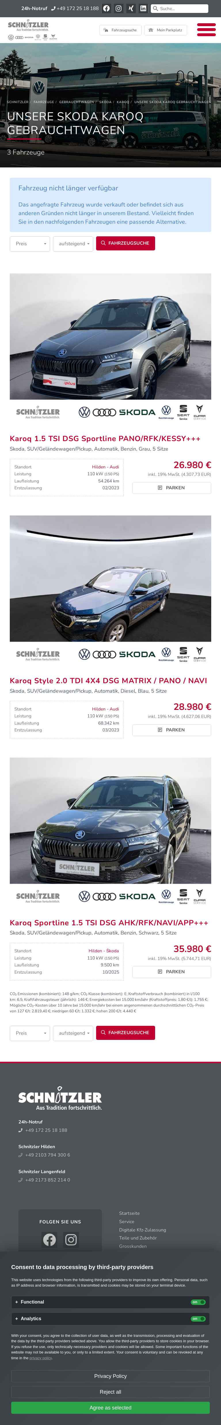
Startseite (129, 1213)
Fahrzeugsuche (120, 30)
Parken (171, 488)
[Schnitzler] (17, 102)
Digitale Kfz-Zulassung (142, 1230)
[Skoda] (105, 102)
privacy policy (41, 1358)
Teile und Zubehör (138, 1238)
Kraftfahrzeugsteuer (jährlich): (50, 999)
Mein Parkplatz (165, 30)
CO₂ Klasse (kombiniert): (102, 994)
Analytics (31, 1318)
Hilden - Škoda (104, 951)
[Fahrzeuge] (44, 102)
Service (126, 1222)
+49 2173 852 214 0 (44, 1180)
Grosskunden (133, 1246)
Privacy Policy (110, 1376)
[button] (30, 244)
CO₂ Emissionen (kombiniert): (35, 994)
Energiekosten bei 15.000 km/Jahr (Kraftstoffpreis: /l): (141, 999)
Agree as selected (110, 1408)
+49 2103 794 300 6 (44, 1155)
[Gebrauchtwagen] (76, 102)
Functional (32, 1302)
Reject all (110, 1392)
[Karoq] (123, 102)
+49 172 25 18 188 (75, 8)
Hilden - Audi (105, 467)
